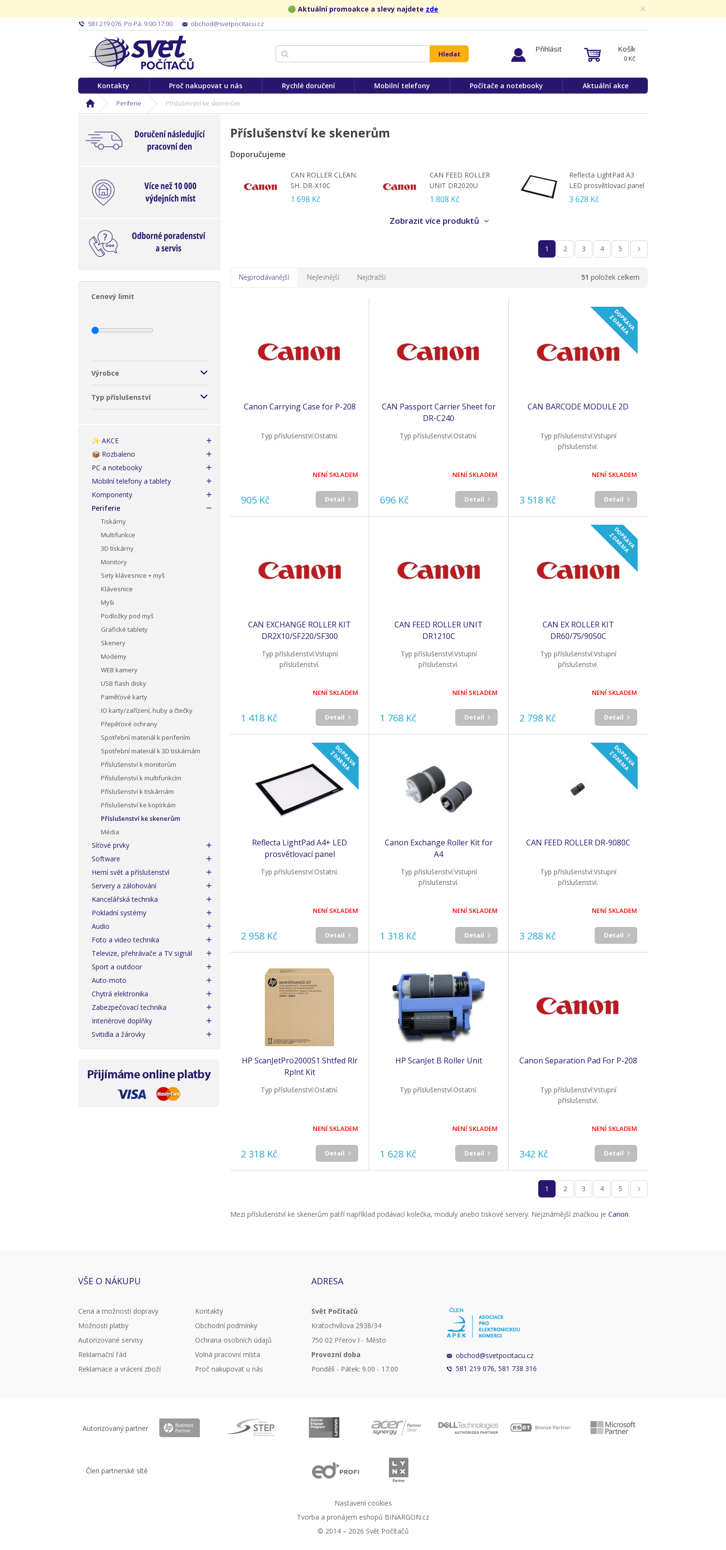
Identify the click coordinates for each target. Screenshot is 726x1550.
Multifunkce (118, 534)
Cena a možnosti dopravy (118, 1311)
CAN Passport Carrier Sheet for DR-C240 (439, 412)
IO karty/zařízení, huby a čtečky (147, 710)
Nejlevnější (323, 277)
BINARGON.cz (407, 1517)
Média (110, 832)
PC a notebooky (117, 467)
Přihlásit (548, 49)
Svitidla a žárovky (118, 1034)
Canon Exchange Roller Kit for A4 (439, 848)
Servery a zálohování (124, 885)
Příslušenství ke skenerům (140, 818)
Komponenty (112, 494)
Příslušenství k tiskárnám (137, 791)
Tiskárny (113, 521)
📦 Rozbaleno (113, 454)
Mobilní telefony (402, 85)
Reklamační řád (102, 1354)
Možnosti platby (103, 1325)
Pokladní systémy (119, 912)
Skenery (113, 643)
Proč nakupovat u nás (205, 85)
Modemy (113, 656)
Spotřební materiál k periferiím (145, 737)
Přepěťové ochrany (129, 724)
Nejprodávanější (264, 277)
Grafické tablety (124, 629)
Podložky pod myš (127, 616)
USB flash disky (123, 683)
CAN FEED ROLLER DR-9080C (578, 842)
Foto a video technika (125, 939)
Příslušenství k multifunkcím (141, 778)
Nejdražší (371, 277)
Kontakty (113, 85)
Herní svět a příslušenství (130, 872)
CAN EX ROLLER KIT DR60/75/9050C (578, 630)
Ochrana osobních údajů (233, 1340)
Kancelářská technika (125, 899)
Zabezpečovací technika (129, 1007)
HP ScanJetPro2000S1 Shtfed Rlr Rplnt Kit (300, 1066)
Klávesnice (117, 589)
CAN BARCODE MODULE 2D (578, 406)
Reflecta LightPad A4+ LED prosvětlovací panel (299, 848)
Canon (618, 1214)
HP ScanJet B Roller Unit (438, 1060)
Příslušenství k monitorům (138, 764)
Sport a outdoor (117, 966)
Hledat (449, 54)
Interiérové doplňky (122, 1020)
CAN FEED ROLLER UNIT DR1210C (438, 630)
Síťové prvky (110, 845)
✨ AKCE (105, 440)
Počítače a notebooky (506, 85)
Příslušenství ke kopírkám (138, 805)
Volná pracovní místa (227, 1354)
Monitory (114, 561)
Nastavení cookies (363, 1503)
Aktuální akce (605, 85)
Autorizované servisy (110, 1340)
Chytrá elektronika (120, 993)
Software (106, 858)
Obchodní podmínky (226, 1325)
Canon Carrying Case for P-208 (300, 406)
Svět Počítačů (141, 53)
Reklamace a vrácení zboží (119, 1368)
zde (432, 9)
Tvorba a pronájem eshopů (340, 1517)
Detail (335, 499)
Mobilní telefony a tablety (131, 481)
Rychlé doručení (308, 85)
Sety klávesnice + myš (133, 575)
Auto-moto (109, 980)
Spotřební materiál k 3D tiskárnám (150, 751)
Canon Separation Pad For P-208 (578, 1060)
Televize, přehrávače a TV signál (142, 953)
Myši (107, 602)
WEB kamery (119, 670)
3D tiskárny (117, 548)
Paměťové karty (124, 697)
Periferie (128, 103)
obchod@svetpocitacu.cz (494, 1355)
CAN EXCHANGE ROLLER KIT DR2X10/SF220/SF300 (299, 630)
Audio (101, 926)
